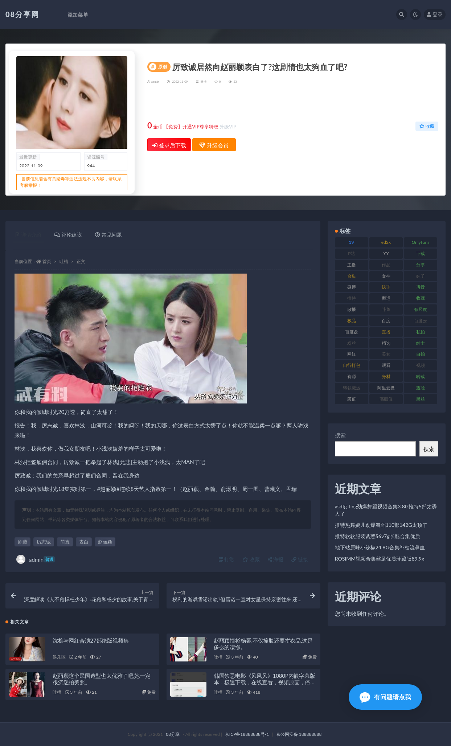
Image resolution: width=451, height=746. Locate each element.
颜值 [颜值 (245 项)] (351, 399)
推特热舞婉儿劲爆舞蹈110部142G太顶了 (381, 525)
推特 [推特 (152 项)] (351, 298)
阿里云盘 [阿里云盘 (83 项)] (386, 387)
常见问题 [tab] (108, 234)
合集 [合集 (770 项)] (351, 276)
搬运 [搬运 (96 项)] (386, 298)
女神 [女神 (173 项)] (386, 276)
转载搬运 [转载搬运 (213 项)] (351, 387)
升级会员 (415, 104)
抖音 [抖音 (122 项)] (420, 287)
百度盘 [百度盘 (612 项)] (351, 332)
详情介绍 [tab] (28, 234)
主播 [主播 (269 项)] (351, 264)
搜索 (340, 435)
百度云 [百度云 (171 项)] (420, 320)
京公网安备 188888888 (299, 734)
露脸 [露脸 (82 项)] (420, 387)
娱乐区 (59, 657)
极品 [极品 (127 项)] (351, 320)
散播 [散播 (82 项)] (351, 309)
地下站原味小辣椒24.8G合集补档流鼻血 (380, 547)
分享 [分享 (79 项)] (420, 264)
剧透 (22, 542)
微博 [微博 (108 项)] (351, 287)
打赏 (227, 559)
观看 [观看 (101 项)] (386, 365)
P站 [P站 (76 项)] (351, 253)
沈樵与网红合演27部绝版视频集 (90, 640)
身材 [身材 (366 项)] (386, 376)
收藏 (426, 126)
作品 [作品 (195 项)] (386, 264)
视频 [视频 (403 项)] (420, 365)
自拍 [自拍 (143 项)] (420, 354)
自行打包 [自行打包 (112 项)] (351, 365)
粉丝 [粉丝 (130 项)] (351, 343)
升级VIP (228, 127)
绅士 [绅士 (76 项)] (420, 343)
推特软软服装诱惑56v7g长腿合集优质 (377, 536)
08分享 (173, 734)
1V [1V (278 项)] (351, 242)
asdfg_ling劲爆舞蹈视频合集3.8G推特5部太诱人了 (386, 510)
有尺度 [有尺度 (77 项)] (420, 309)
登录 (435, 14)
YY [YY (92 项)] (386, 253)
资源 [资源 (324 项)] (351, 376)
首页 (46, 261)
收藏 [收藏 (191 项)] (420, 298)
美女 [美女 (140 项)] (386, 354)
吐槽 (203, 81)
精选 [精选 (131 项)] (386, 343)
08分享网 (22, 14)
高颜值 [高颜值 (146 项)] (386, 399)
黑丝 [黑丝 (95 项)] (420, 399)
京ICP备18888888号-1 (247, 734)
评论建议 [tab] (68, 234)
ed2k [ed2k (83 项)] (386, 242)
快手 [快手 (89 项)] (386, 287)
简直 (65, 542)
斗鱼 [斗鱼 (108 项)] (386, 309)
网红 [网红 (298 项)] (351, 354)
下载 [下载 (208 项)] (420, 253)
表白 (84, 542)
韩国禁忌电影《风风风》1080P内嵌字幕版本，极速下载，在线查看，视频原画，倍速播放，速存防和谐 (265, 682)
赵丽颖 (105, 542)
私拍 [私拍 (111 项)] (420, 332)
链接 (299, 559)
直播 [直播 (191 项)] (386, 332)
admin (35, 559)
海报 (276, 559)
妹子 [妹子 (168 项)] (420, 276)
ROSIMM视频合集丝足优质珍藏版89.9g (380, 559)
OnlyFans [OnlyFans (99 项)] (421, 242)
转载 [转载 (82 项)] (420, 376)
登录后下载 (169, 145)
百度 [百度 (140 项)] (386, 320)
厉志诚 (44, 542)
